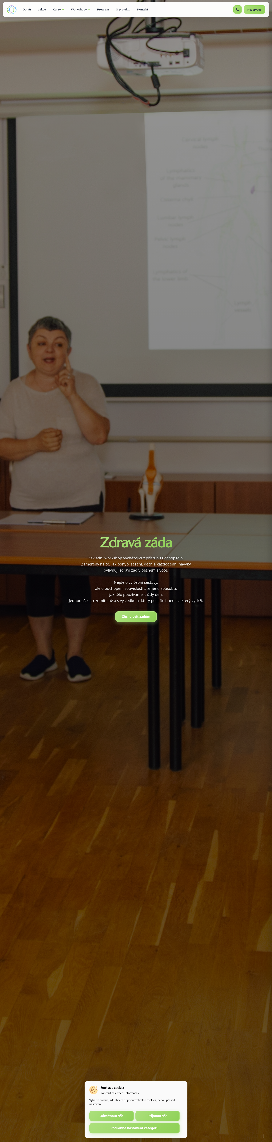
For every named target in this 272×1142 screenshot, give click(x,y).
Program (103, 9)
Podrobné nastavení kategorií (134, 1128)
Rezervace (254, 9)
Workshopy (80, 9)
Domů (27, 9)
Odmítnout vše (112, 1116)
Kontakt (142, 9)
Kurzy (58, 9)
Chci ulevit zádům (136, 616)
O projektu (123, 9)
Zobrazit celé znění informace (119, 1093)
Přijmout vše (157, 1116)
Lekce (42, 9)
